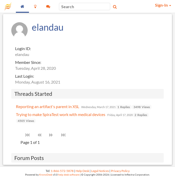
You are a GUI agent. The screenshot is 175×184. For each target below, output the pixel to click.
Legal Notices (100, 171)
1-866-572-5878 (62, 171)
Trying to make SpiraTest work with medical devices (60, 114)
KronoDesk (45, 174)
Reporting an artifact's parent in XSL (47, 106)
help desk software (68, 174)
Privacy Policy (120, 171)
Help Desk (82, 171)
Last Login (24, 76)
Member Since (27, 62)
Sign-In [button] (163, 5)
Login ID (22, 48)
